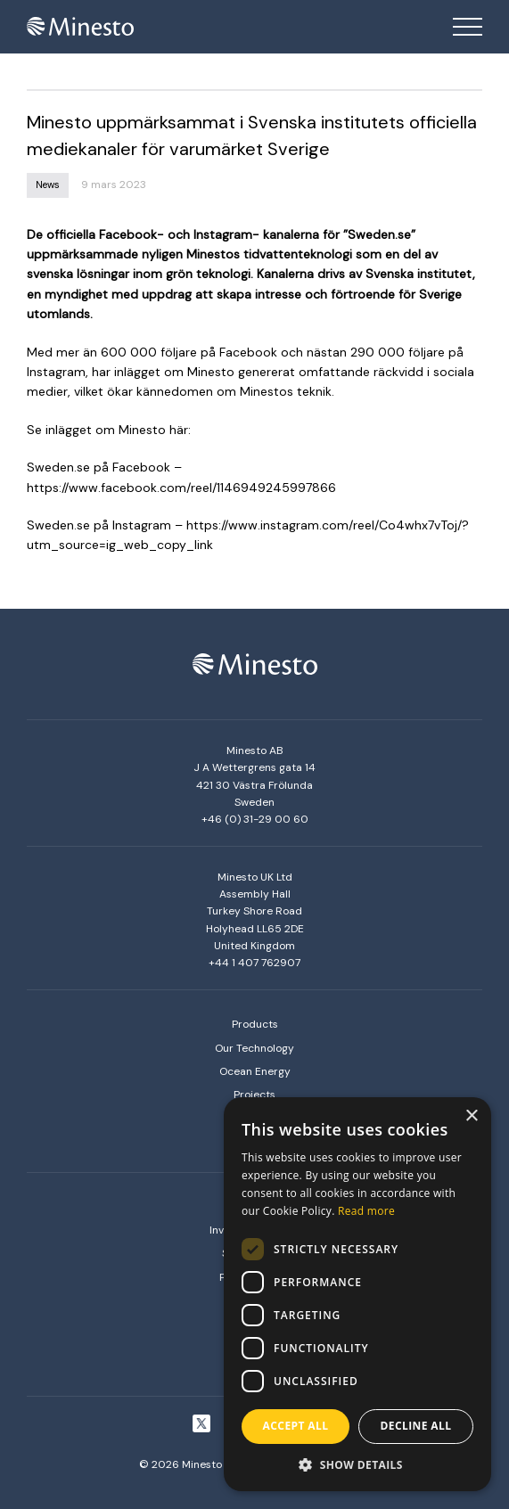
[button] (357, 1464)
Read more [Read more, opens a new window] (366, 1210)
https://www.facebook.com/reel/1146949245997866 (181, 488)
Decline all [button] (416, 1425)
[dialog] (357, 1294)
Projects (254, 1094)
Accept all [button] (296, 1425)
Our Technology (254, 1048)
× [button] (471, 1116)
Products (255, 1024)
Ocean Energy (255, 1071)
